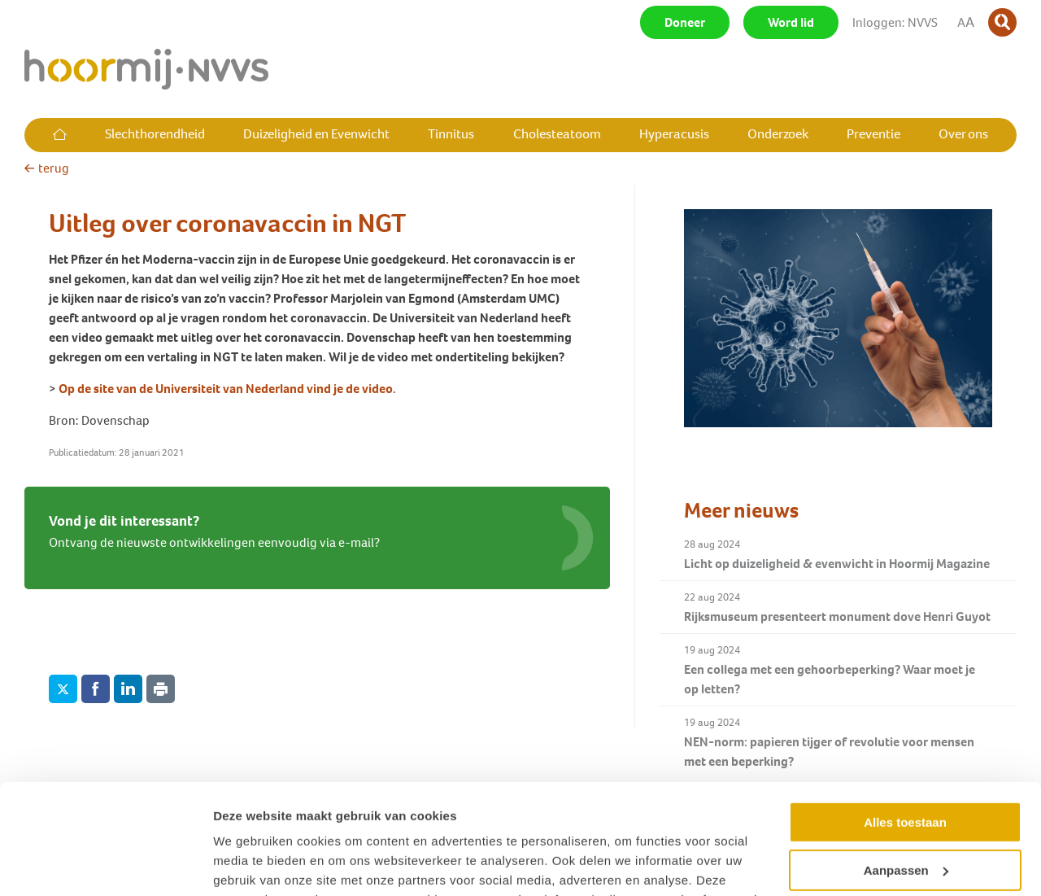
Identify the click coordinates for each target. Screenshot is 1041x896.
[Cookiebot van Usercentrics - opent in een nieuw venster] (105, 864)
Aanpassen (906, 769)
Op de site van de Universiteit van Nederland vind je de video (226, 388)
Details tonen (251, 864)
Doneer (684, 22)
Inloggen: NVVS (895, 22)
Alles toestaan (905, 722)
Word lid (791, 22)
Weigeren (905, 817)
